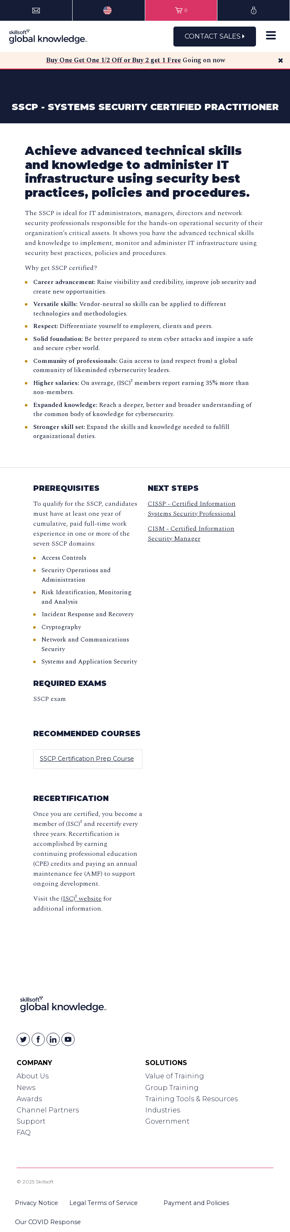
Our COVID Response (48, 1222)
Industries (162, 1110)
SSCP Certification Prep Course (87, 758)
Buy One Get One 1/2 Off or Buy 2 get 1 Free (113, 60)
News (26, 1088)
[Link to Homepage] (63, 1006)
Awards (29, 1099)
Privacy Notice (36, 1203)
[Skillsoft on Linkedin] (53, 1039)
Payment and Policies (196, 1203)
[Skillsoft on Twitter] (23, 1039)
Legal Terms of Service (103, 1203)
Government (167, 1121)
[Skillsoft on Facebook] (38, 1039)
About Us (33, 1076)
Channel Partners (48, 1110)
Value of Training (174, 1076)
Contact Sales (215, 36)
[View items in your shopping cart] (181, 10)
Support (31, 1121)
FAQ (24, 1132)
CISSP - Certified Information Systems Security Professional (192, 509)
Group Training (172, 1088)
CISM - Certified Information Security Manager (191, 534)
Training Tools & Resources (191, 1099)
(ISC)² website (81, 899)
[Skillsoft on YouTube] (68, 1039)
